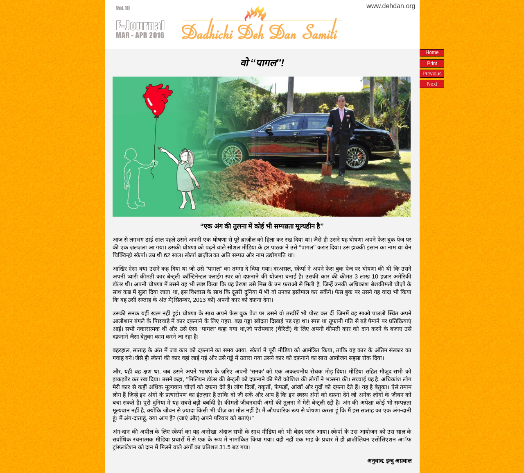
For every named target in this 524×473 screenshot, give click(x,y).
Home (431, 52)
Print (432, 63)
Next (432, 84)
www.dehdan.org (390, 5)
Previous (432, 74)
